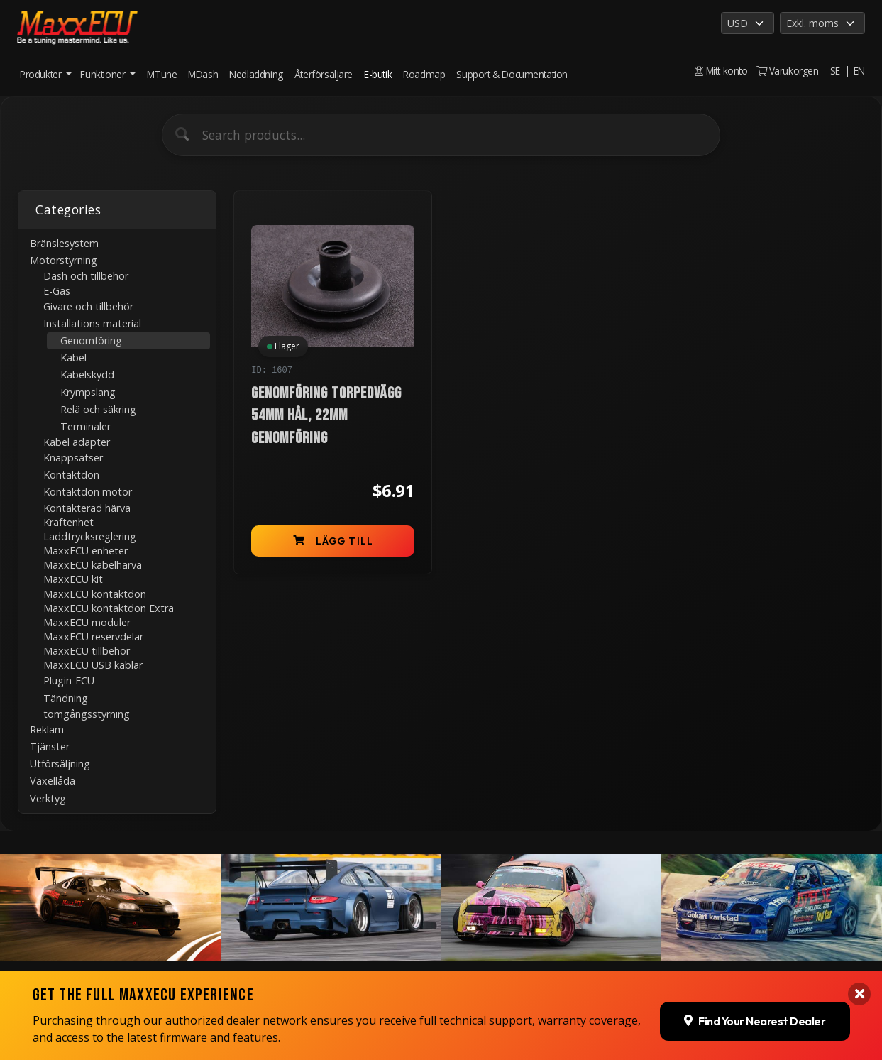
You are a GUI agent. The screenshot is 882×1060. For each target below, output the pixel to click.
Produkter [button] (42, 74)
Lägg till (333, 541)
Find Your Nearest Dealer (754, 1016)
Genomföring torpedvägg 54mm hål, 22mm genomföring (326, 416)
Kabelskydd (87, 374)
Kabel (73, 357)
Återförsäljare (323, 74)
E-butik (378, 74)
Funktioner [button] (104, 74)
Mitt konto (721, 70)
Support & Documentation (512, 74)
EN (859, 70)
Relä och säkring (98, 409)
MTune (162, 74)
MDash (203, 74)
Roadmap (424, 74)
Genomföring (91, 340)
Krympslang (88, 392)
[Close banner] (859, 989)
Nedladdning (256, 74)
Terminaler (85, 426)
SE (835, 70)
